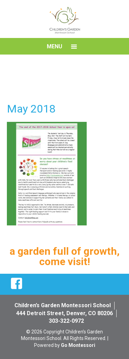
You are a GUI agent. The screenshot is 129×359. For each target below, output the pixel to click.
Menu (54, 46)
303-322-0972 (66, 321)
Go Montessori (78, 345)
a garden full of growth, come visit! (65, 256)
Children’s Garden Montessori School (62, 305)
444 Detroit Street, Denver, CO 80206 (64, 313)
